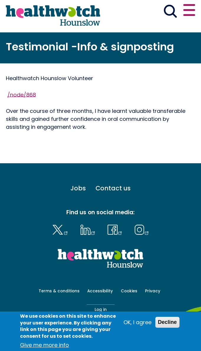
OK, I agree (137, 325)
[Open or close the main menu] (189, 11)
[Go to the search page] (170, 12)
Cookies (129, 291)
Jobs (78, 188)
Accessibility (100, 291)
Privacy (152, 291)
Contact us (113, 188)
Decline (167, 325)
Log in (101, 309)
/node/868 (21, 94)
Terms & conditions (59, 291)
